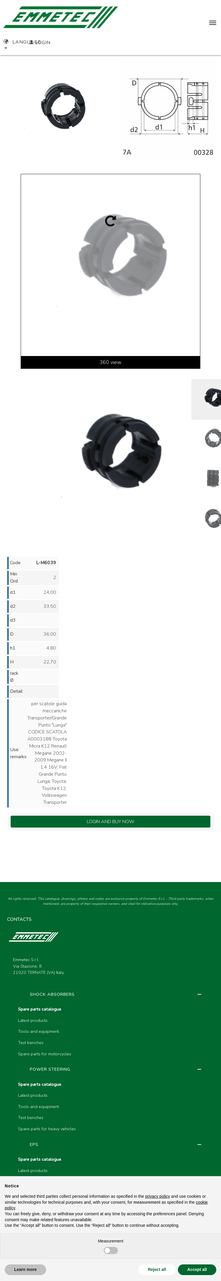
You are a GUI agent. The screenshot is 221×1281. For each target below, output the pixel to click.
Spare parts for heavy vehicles (47, 1129)
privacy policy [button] (157, 1196)
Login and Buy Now (110, 821)
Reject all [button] (157, 1269)
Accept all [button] (197, 1269)
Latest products (33, 1020)
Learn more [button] (25, 1269)
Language (22, 42)
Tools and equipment (38, 1031)
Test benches (30, 1043)
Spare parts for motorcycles (44, 1054)
